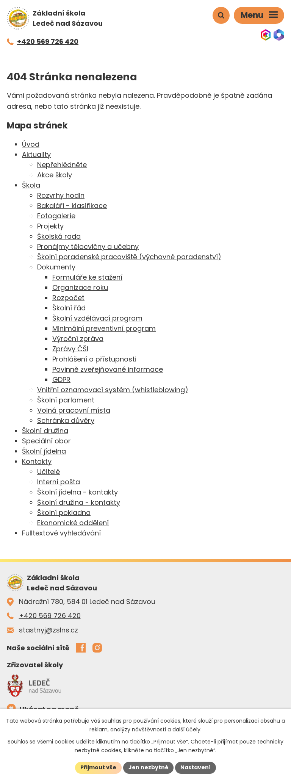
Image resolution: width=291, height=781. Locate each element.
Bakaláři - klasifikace (72, 205)
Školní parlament (65, 400)
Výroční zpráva (77, 338)
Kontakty (37, 461)
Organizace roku (80, 287)
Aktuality (36, 154)
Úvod (30, 144)
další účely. (187, 729)
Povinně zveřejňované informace (107, 369)
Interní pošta (58, 482)
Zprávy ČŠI (70, 349)
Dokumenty (56, 267)
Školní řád (69, 308)
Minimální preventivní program (104, 328)
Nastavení (195, 767)
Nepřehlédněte (62, 164)
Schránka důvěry (65, 420)
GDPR (61, 379)
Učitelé (48, 471)
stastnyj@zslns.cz (48, 630)
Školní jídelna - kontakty (77, 492)
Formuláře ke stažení (87, 277)
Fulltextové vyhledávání (61, 533)
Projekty (50, 226)
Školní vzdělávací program (97, 318)
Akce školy (54, 175)
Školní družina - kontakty (78, 502)
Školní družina (45, 430)
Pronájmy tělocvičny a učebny (88, 246)
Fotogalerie (56, 216)
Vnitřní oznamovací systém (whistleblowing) (112, 389)
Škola (31, 185)
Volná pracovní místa (73, 410)
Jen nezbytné (148, 767)
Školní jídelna (44, 451)
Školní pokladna (64, 512)
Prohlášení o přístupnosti (94, 359)
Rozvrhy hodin (60, 195)
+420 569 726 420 (50, 615)
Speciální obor (46, 441)
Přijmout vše (98, 767)
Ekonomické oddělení (73, 522)
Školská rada (59, 236)
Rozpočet (68, 297)
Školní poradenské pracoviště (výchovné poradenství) (129, 256)
